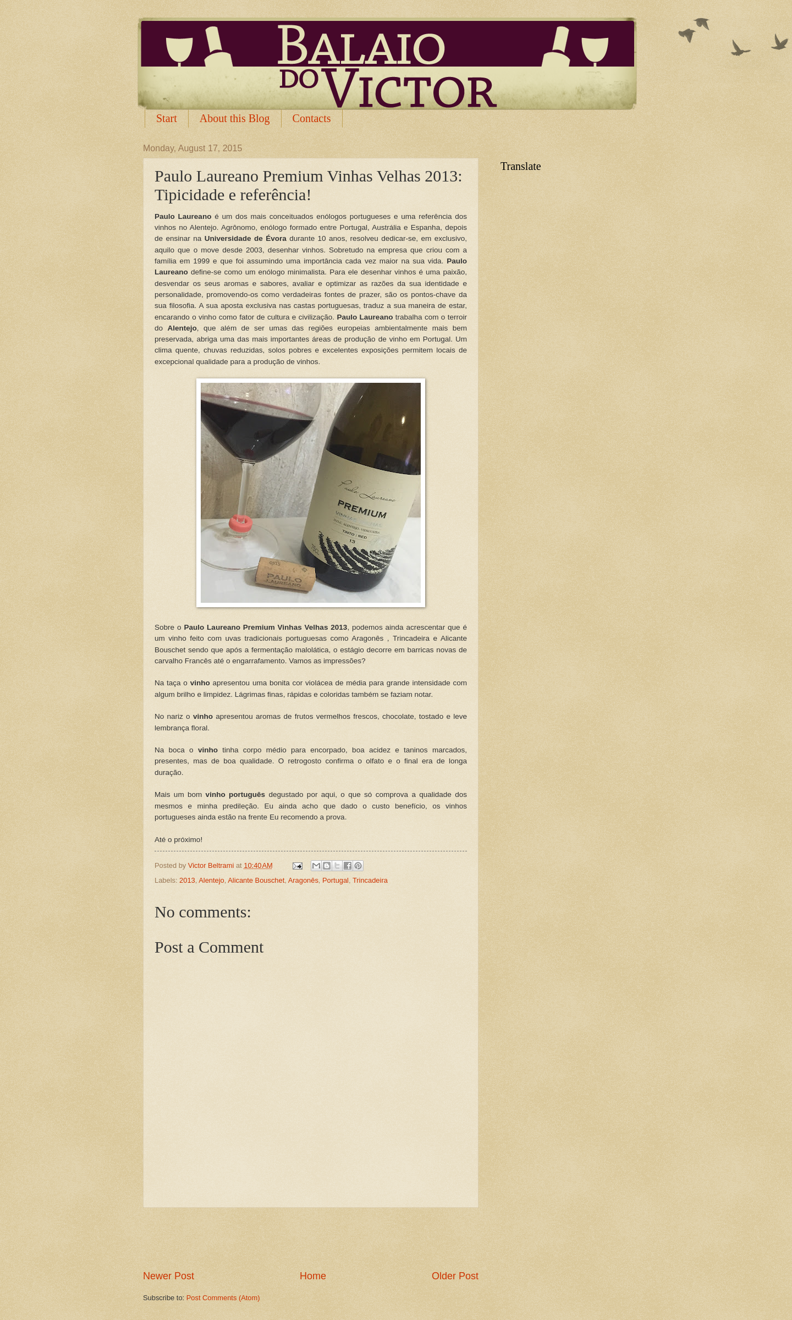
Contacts (312, 118)
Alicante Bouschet (256, 880)
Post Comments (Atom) (223, 1298)
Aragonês (303, 880)
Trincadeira (370, 880)
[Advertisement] (310, 1238)
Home (313, 1276)
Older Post (455, 1276)
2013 (187, 880)
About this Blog (235, 118)
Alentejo (211, 880)
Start (166, 118)
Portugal (335, 880)
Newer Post (168, 1276)
